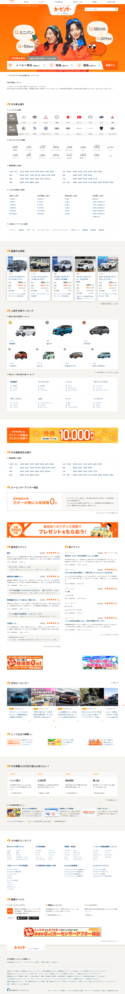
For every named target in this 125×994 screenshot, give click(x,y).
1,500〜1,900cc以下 (99, 205)
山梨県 (95, 171)
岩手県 (32, 171)
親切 (8, 553)
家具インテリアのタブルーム (96, 981)
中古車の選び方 (17, 793)
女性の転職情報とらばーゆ (49, 971)
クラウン (43, 405)
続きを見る (56, 559)
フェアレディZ (72, 407)
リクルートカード (110, 981)
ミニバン (42, 150)
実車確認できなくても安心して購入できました (23, 600)
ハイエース (108, 850)
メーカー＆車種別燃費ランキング (105, 847)
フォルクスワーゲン (22, 859)
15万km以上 (41, 214)
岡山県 (85, 179)
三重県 (85, 175)
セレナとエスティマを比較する (73, 871)
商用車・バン (83, 158)
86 (69, 405)
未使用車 (93, 230)
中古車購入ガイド (112, 800)
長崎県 (95, 182)
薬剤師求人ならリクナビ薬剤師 (15, 976)
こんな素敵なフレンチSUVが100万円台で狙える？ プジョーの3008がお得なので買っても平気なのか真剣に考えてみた (67, 717)
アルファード (72, 388)
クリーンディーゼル (43, 230)
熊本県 (85, 182)
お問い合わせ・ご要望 (99, 990)
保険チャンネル (83, 981)
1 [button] (56, 727)
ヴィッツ (51, 855)
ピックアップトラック (56, 158)
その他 (110, 156)
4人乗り (67, 202)
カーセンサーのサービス (100, 871)
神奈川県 (37, 175)
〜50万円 (12, 202)
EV (33, 230)
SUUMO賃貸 (61, 976)
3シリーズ (43, 407)
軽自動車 (15, 150)
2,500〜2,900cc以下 (99, 211)
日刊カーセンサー (102, 808)
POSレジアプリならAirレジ (70, 981)
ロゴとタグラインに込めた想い (102, 876)
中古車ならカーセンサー (92, 979)
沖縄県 (111, 182)
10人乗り (67, 214)
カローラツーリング (102, 390)
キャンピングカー (96, 150)
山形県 (47, 171)
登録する (89, 915)
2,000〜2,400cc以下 (99, 208)
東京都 (22, 175)
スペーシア (43, 390)
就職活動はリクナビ (63, 971)
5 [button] (65, 727)
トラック (96, 158)
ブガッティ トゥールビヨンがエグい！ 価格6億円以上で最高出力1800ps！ (19, 714)
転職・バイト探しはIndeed (32, 976)
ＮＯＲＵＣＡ (13, 637)
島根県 (80, 179)
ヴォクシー (76, 855)
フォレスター (109, 855)
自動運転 (85, 230)
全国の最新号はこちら (54, 915)
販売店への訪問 (44, 793)
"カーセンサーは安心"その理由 (75, 990)
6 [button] (67, 727)
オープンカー (42, 158)
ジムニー (15, 405)
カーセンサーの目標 (99, 869)
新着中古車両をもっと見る (110, 304)
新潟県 (75, 171)
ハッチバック (28, 158)
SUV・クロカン (69, 150)
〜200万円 (12, 208)
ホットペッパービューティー (44, 979)
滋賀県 (37, 179)
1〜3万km (40, 202)
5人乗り (67, 205)
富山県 (80, 171)
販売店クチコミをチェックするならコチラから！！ (27, 742)
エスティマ (52, 853)
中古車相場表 (40, 847)
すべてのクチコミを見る (52, 646)
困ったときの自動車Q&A (29, 808)
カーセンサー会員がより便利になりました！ (68, 742)
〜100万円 (12, 205)
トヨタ (9, 850)
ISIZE (8, 984)
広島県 (90, 179)
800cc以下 (96, 199)
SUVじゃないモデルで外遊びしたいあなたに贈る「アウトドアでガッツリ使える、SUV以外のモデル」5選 (91, 717)
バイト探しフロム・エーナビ (35, 973)
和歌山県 (47, 179)
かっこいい (69, 606)
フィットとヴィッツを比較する (73, 876)
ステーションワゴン (56, 150)
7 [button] (69, 727)
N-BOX (15, 386)
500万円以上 (13, 214)
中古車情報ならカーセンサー (14, 962)
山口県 (95, 179)
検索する (110, 65)
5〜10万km (40, 208)
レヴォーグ (99, 386)
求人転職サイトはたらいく (68, 973)
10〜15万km (41, 211)
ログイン (116, 6)
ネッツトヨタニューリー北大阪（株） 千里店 (108, 295)
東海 (64, 175)
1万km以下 (40, 199)
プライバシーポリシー (53, 990)
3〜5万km (40, 205)
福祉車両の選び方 (60, 821)
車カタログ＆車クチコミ (15, 847)
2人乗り (67, 199)
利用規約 (63, 990)
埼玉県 (27, 175)
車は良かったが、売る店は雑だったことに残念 (81, 556)
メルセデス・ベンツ (22, 857)
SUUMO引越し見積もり (89, 976)
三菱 (17, 853)
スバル (18, 850)
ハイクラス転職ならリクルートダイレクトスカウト (92, 971)
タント (15, 390)
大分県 (90, 182)
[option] (19, 703)
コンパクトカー (29, 150)
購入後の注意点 (99, 793)
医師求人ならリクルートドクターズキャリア (88, 973)
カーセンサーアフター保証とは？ (108, 513)
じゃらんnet (100, 976)
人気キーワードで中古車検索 (17, 866)
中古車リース (55, 962)
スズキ (9, 857)
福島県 (52, 171)
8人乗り (67, 211)
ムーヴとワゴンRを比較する (73, 874)
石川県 (85, 171)
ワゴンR (38, 850)
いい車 (67, 592)
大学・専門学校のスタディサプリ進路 (34, 981)
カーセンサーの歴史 (99, 874)
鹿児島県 (105, 182)
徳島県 (22, 182)
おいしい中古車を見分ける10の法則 (40, 821)
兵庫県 (27, 179)
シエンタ (9, 885)
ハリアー (15, 407)
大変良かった (12, 623)
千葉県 (32, 175)
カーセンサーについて (101, 866)
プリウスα (108, 857)
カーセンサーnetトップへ (108, 941)
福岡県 (75, 182)
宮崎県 (100, 182)
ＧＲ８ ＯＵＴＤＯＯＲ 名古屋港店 (40, 295)
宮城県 (37, 171)
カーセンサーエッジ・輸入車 (31, 962)
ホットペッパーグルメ (29, 979)
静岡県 (90, 175)
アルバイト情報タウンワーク (52, 973)
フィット (38, 857)
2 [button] (58, 727)
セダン (83, 150)
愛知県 (75, 175)
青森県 (27, 171)
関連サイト (14, 984)
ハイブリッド (15, 158)
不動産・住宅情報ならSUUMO (48, 976)
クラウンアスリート (46, 403)
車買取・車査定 (69, 847)
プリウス (98, 403)
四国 (10, 182)
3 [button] (60, 727)
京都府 (32, 179)
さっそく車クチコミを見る (110, 635)
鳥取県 (75, 179)
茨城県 (43, 175)
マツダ (18, 855)
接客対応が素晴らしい (15, 576)
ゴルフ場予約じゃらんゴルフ (14, 979)
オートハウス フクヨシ (16, 567)
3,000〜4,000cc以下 (99, 214)
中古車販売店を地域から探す (46, 866)
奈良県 (42, 179)
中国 (64, 179)
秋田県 (42, 171)
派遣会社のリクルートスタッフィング (16, 973)
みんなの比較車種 (70, 866)
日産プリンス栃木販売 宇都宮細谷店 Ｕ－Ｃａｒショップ (85, 298)
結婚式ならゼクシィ (79, 979)
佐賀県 (80, 182)
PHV (28, 230)
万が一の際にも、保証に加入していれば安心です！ (108, 742)
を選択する (27, 65)
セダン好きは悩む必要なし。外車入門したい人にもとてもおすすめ (88, 573)
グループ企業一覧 (24, 984)
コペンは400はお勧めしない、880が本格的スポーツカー (85, 621)
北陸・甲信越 (67, 171)
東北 (16, 171)
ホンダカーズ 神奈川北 (14, 871)
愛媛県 (32, 182)
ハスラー (15, 388)
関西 (10, 179)
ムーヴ (66, 859)
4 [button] (62, 727)
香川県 (27, 182)
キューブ (51, 850)
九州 (64, 182)
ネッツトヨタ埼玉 (12, 880)
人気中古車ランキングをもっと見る (107, 372)
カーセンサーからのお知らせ (19, 75)
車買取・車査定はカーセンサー (15, 981)
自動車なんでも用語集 (66, 808)
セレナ (70, 386)
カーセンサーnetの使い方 (17, 821)
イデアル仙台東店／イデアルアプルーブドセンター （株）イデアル (30, 590)
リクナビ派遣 (73, 971)
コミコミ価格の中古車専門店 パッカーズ (22, 614)
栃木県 (48, 175)
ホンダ (9, 855)
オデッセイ (76, 853)
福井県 (90, 171)
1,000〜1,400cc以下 (99, 202)
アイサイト (12, 230)
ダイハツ (9, 859)
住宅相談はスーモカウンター (74, 976)
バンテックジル (12, 874)
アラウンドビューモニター (60, 230)
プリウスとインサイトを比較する (74, 869)
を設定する (89, 65)
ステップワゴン (73, 390)
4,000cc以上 (96, 216)
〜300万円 (12, 211)
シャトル (98, 388)
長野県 (100, 171)
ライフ (38, 855)
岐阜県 (80, 175)
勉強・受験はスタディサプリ (53, 981)
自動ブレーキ (75, 230)
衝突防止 (21, 230)
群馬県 (53, 175)
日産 (8, 853)
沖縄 (68, 182)
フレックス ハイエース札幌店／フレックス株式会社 (16, 295)
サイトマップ (107, 6)
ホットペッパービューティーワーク (63, 979)
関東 (10, 175)
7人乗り (67, 208)
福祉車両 (69, 158)
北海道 (11, 171)
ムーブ (38, 853)
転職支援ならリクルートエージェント (30, 971)
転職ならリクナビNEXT (13, 971)
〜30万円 (12, 199)
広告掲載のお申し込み (112, 990)
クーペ (110, 150)
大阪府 (22, 179)
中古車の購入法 (72, 793)
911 (69, 403)
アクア (95, 853)
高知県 (37, 182)
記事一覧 (115, 683)
